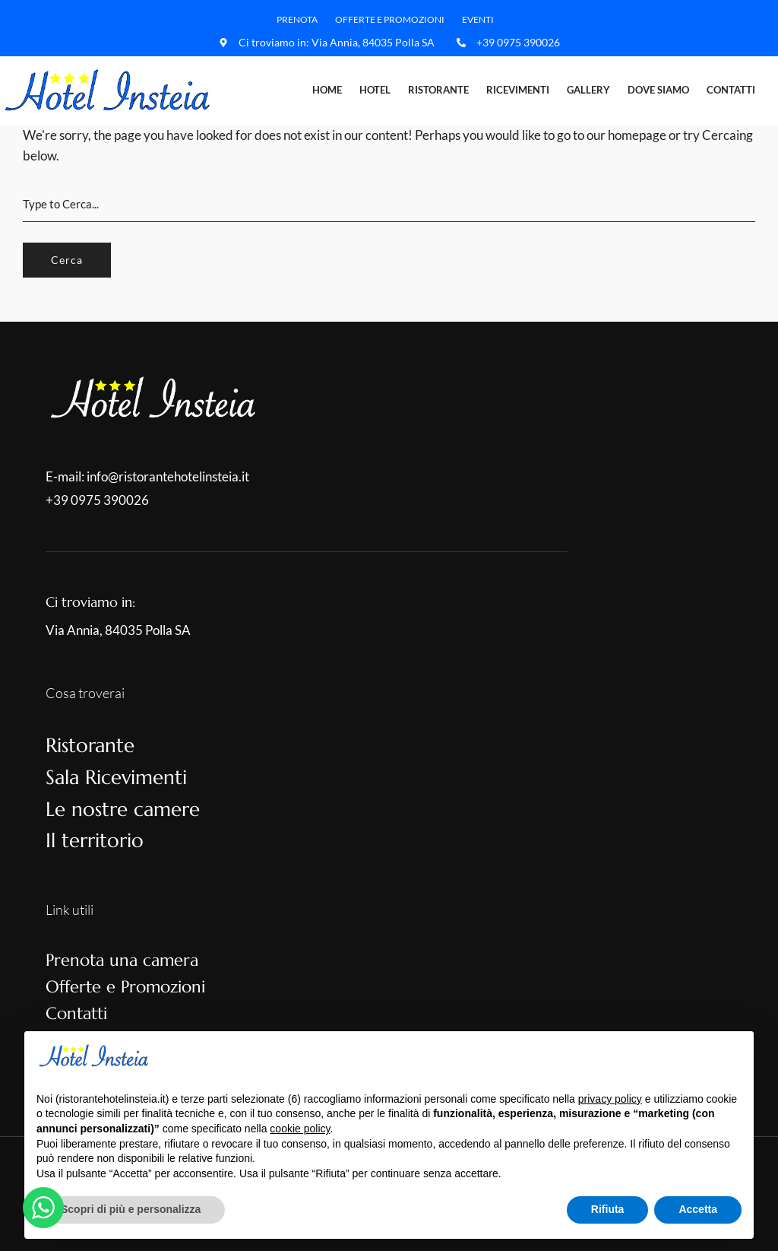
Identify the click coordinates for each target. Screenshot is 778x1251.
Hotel (375, 90)
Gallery (588, 90)
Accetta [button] (697, 1209)
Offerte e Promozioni (389, 19)
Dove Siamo (658, 90)
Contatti (731, 90)
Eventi (478, 19)
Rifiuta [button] (608, 1209)
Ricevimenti (517, 90)
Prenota (297, 19)
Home (327, 90)
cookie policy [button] (300, 1128)
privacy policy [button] (610, 1099)
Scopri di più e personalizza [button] (131, 1209)
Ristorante (438, 90)
